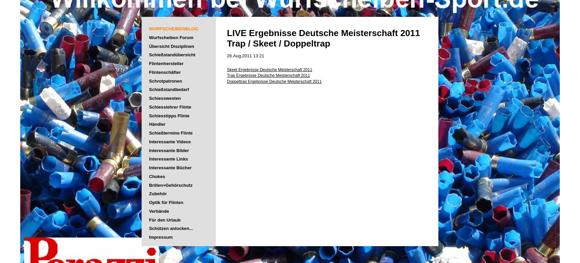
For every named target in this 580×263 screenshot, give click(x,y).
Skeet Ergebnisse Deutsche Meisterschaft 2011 (269, 69)
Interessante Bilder (169, 150)
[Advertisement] (529, 160)
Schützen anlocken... (171, 228)
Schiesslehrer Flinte (170, 107)
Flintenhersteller (166, 63)
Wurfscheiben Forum (171, 37)
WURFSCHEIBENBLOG (173, 28)
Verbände (159, 211)
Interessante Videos (170, 141)
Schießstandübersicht (172, 54)
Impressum (161, 237)
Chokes (157, 176)
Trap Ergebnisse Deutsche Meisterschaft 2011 (268, 75)
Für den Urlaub (165, 220)
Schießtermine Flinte (171, 133)
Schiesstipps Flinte (169, 115)
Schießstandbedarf (169, 89)
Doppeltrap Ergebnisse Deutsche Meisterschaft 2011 (274, 81)
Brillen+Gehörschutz (171, 185)
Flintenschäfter (165, 72)
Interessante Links (168, 159)
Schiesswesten (165, 98)
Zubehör (158, 193)
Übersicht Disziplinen (171, 46)
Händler (157, 124)
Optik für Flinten (166, 202)
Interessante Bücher (170, 167)
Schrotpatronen (165, 81)
